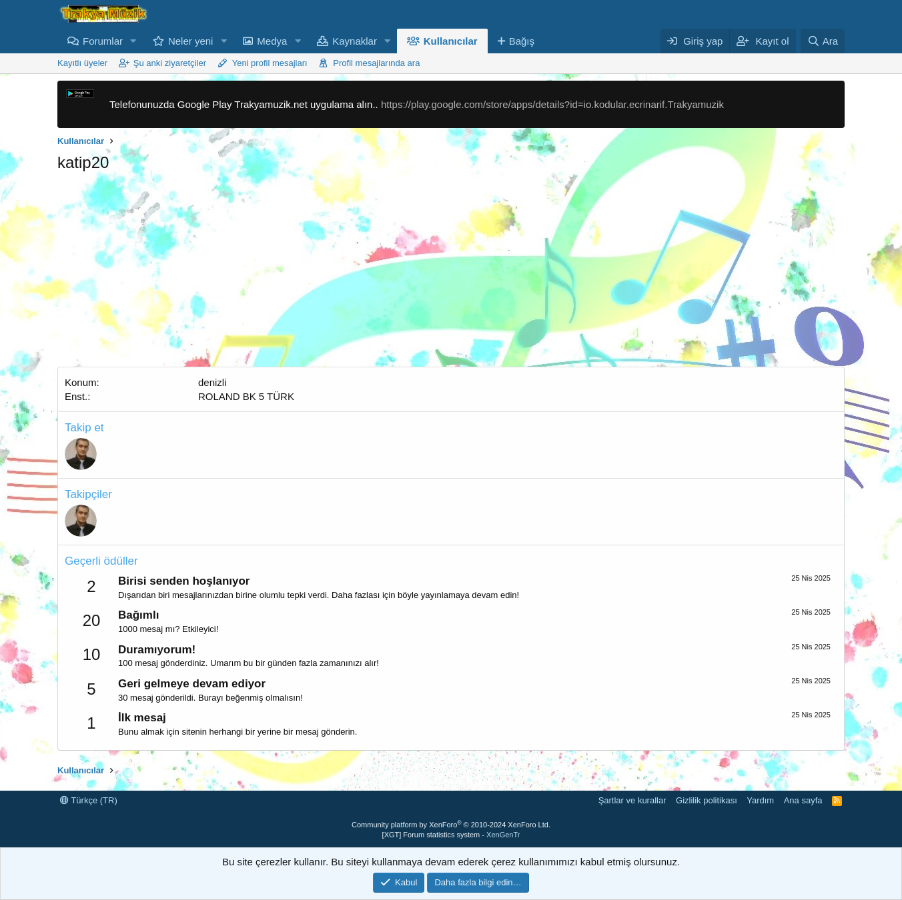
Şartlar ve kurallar (632, 800)
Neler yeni (190, 41)
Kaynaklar (354, 41)
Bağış (521, 41)
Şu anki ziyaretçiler (169, 63)
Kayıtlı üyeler (82, 63)
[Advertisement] (451, 273)
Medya (272, 41)
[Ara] (823, 41)
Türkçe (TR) (88, 800)
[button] (133, 41)
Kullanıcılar (451, 41)
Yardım (760, 800)
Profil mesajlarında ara (376, 63)
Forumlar (103, 41)
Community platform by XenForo (451, 825)
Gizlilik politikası (706, 800)
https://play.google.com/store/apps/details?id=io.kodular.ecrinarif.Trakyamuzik (552, 104)
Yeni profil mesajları (270, 63)
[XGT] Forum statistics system (451, 835)
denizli (212, 382)
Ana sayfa (803, 800)
